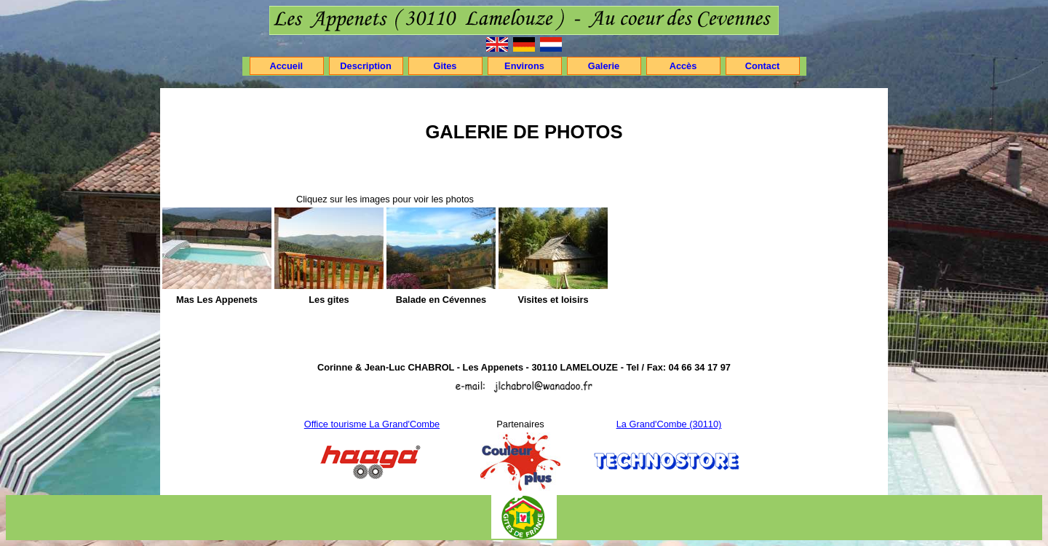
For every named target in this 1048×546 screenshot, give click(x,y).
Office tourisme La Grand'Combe (372, 424)
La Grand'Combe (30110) (669, 424)
